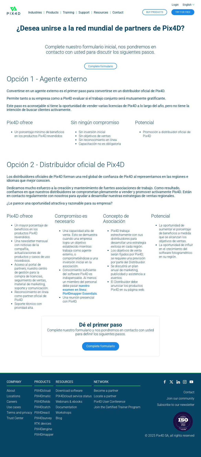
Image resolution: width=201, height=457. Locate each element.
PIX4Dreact (42, 412)
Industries (35, 13)
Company (14, 382)
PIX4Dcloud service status (74, 396)
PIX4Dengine (43, 429)
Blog (59, 418)
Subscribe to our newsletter (175, 405)
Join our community (180, 398)
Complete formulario (100, 66)
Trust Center (15, 418)
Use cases (14, 407)
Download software (69, 390)
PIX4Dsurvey (43, 418)
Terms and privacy (19, 412)
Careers (12, 401)
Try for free (182, 12)
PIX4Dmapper (43, 434)
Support (84, 13)
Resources (101, 13)
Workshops (63, 412)
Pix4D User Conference (109, 401)
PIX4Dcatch (42, 407)
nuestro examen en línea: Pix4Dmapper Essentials (80, 289)
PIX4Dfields (42, 401)
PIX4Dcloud (42, 390)
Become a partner (106, 390)
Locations (13, 396)
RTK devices (42, 423)
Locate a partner (105, 396)
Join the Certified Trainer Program (117, 407)
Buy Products (154, 12)
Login (175, 5)
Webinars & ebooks (69, 401)
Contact (117, 13)
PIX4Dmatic (42, 396)
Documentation (66, 407)
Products (52, 13)
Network (101, 382)
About (11, 390)
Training (68, 13)
